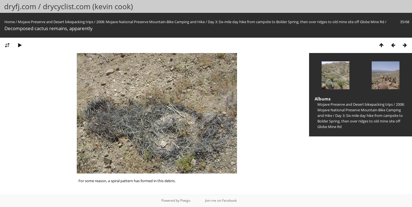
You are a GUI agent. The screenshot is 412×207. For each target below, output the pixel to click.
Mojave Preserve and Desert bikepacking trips (55, 21)
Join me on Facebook (221, 200)
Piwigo (185, 200)
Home (9, 21)
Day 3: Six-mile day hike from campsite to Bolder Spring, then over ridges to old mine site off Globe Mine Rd (296, 21)
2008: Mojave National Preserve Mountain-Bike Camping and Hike (150, 21)
